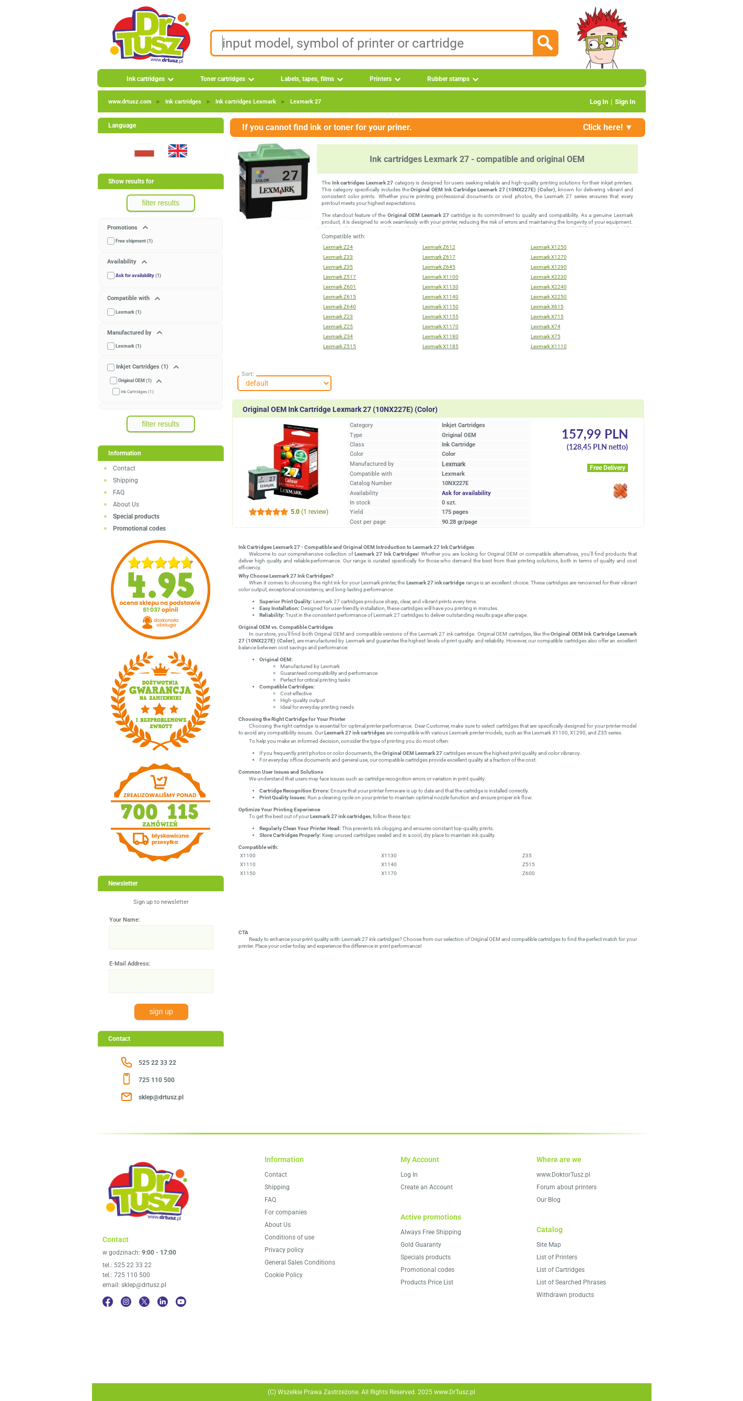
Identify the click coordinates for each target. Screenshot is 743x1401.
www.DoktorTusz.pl (563, 1174)
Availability (122, 261)
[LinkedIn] (162, 1301)
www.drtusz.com (130, 101)
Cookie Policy (284, 1275)
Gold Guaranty (421, 1244)
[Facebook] (107, 1301)
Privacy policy (284, 1250)
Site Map (548, 1244)
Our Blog (548, 1199)
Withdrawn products (565, 1295)
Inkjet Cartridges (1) (142, 366)
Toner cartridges (222, 79)
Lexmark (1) (128, 312)
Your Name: (124, 919)
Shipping (125, 480)
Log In (599, 102)
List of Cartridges (560, 1269)
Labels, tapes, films (307, 79)
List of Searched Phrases (571, 1282)
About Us (126, 504)
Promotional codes (427, 1269)
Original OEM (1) (135, 380)
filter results (161, 203)
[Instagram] (126, 1301)
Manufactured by (130, 332)
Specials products (426, 1257)
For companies (286, 1212)
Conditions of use (289, 1237)
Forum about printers (566, 1187)
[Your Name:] (161, 937)
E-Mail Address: (130, 963)
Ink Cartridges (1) (137, 391)
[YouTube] (181, 1301)
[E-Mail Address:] (161, 981)
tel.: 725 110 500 (126, 1275)
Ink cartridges (146, 79)
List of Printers (556, 1257)
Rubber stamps (448, 79)
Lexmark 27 (305, 101)
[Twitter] (144, 1301)
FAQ (118, 492)
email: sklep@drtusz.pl (134, 1285)
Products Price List (427, 1282)
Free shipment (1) (134, 241)
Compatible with (129, 298)
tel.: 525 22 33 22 (127, 1265)
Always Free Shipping (431, 1232)
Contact (124, 468)
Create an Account (427, 1187)
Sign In (625, 102)
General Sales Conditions (300, 1262)
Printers (381, 79)
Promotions (123, 227)
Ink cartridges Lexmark (245, 101)
